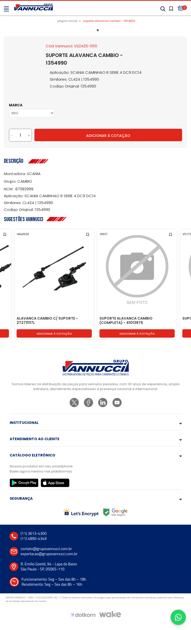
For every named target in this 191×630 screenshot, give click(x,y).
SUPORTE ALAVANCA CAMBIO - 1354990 (109, 21)
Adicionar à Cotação (108, 135)
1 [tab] (99, 31)
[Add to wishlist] (5, 234)
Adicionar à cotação (54, 334)
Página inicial (67, 21)
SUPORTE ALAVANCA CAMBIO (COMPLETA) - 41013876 (125, 320)
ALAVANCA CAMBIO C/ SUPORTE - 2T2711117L (47, 320)
